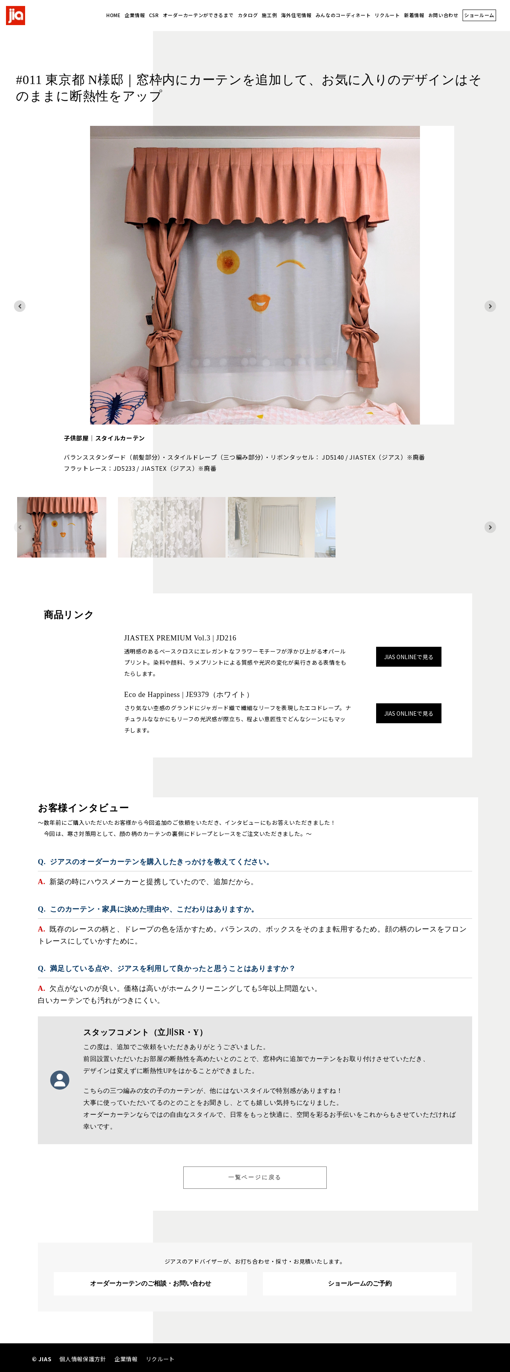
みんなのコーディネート (343, 15)
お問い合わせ (443, 15)
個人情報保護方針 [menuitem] (82, 1359)
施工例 (269, 15)
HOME (113, 15)
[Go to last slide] (20, 306)
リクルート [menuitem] (160, 1359)
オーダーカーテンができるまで (198, 15)
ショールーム (479, 15)
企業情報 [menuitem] (126, 1359)
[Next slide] (490, 306)
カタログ (248, 15)
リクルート (387, 15)
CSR (154, 15)
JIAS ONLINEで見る (409, 657)
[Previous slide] (20, 527)
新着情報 (414, 15)
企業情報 (135, 15)
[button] (62, 527)
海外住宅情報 (296, 15)
